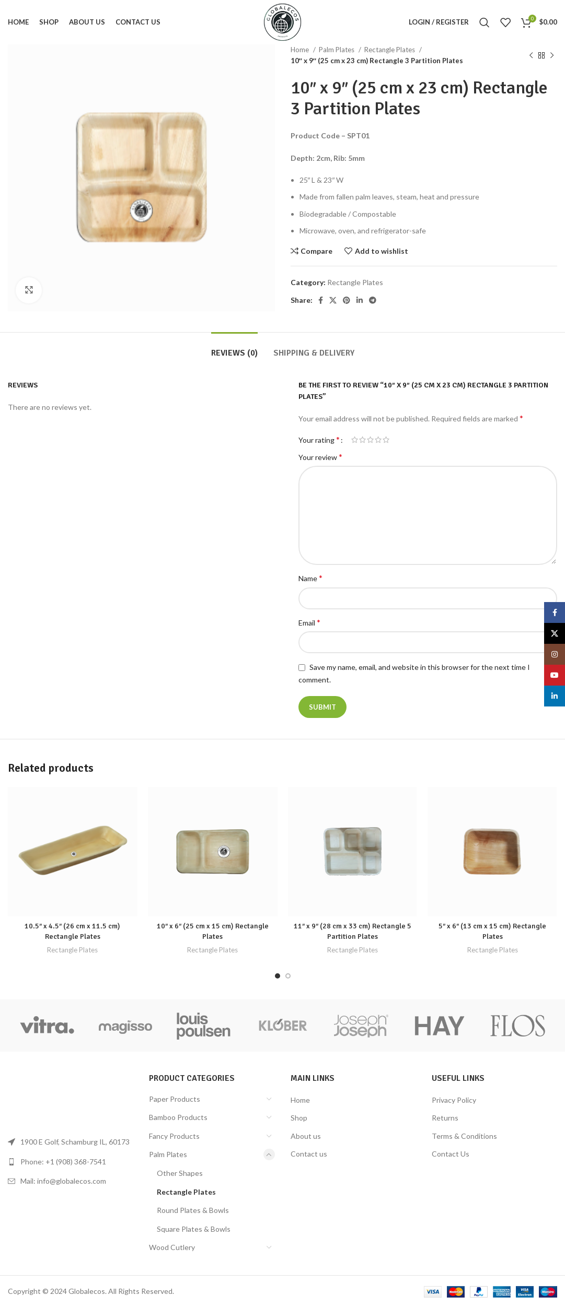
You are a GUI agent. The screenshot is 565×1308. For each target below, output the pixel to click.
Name (310, 578)
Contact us (309, 1153)
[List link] (70, 1162)
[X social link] (333, 300)
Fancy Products (174, 1136)
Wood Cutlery (172, 1247)
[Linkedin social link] (359, 300)
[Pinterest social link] (346, 300)
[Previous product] (531, 55)
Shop (299, 1117)
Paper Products (174, 1098)
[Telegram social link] (372, 300)
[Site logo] (282, 21)
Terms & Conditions (464, 1136)
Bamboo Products (178, 1117)
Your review (320, 457)
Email (309, 622)
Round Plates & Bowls (193, 1210)
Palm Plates (337, 49)
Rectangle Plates (390, 49)
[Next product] (552, 55)
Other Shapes (180, 1173)
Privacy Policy (454, 1099)
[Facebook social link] (320, 300)
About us (306, 1136)
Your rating (319, 439)
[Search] (484, 22)
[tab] (234, 348)
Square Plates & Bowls (193, 1228)
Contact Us (450, 1153)
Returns (445, 1117)
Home (300, 49)
